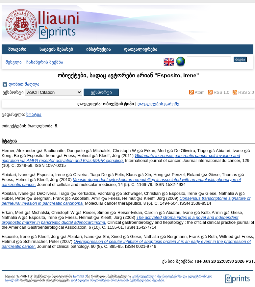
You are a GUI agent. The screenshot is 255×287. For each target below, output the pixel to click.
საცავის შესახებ (56, 49)
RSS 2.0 (246, 92)
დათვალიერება (140, 49)
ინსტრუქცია (98, 49)
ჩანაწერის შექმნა (44, 62)
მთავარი (17, 49)
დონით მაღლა (24, 84)
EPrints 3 (80, 276)
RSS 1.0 (221, 92)
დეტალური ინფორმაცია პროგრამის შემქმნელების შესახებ (117, 280)
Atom (200, 92)
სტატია (33, 114)
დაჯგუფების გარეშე (159, 103)
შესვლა (14, 62)
